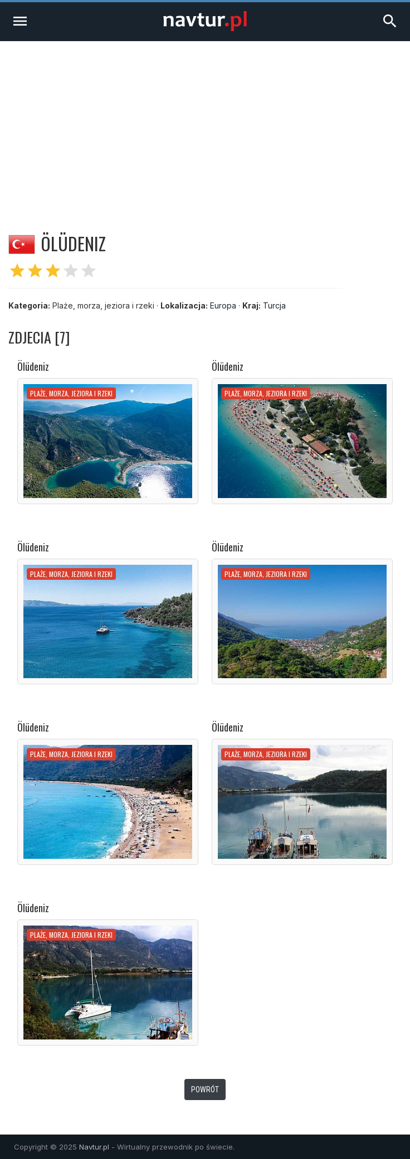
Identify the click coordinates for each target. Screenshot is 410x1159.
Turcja (274, 305)
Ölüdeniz (33, 366)
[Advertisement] (205, 124)
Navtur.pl (94, 1146)
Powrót (205, 1089)
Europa (223, 305)
